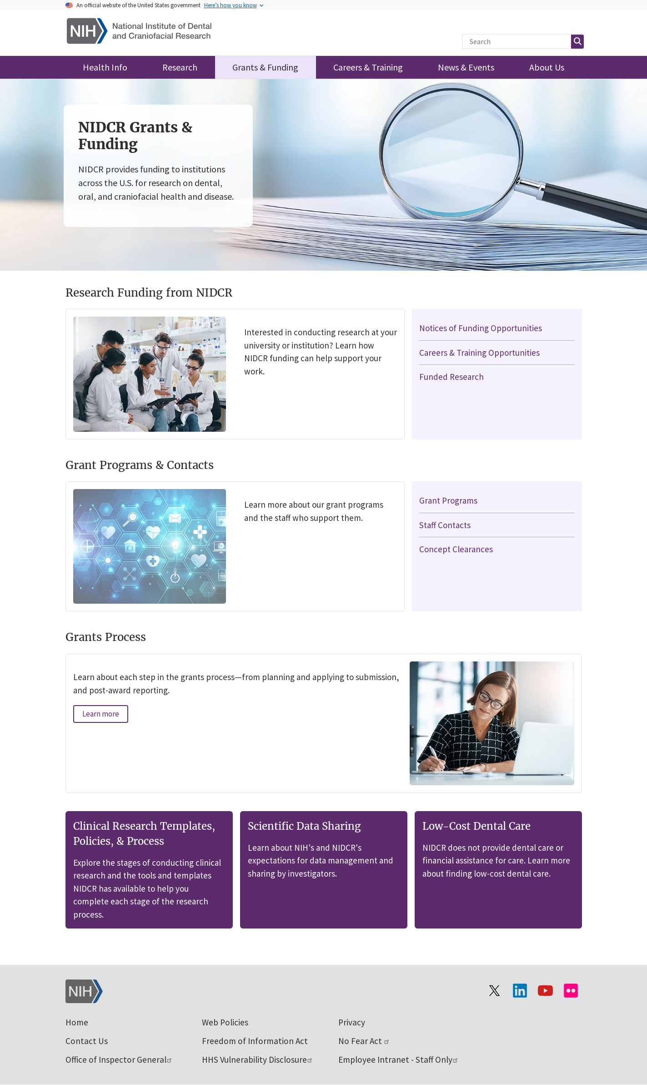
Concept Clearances (456, 549)
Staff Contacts (445, 525)
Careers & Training (368, 67)
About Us (546, 67)
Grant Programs (448, 500)
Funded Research (451, 376)
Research (179, 67)
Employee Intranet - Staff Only (398, 1059)
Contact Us (86, 1040)
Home (76, 1022)
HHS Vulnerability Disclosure (257, 1059)
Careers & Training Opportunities (479, 352)
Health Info (105, 67)
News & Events (466, 67)
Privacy (351, 1022)
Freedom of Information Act (255, 1040)
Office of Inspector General (119, 1059)
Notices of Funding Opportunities (480, 328)
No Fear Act (364, 1040)
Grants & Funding (265, 67)
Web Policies (225, 1022)
